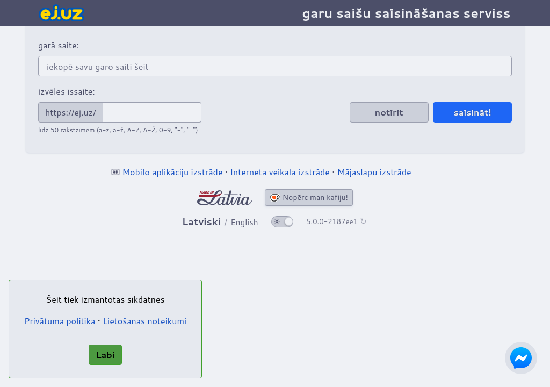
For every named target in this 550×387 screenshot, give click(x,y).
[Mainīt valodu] (220, 221)
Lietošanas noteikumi (144, 320)
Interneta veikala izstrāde (280, 172)
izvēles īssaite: (66, 91)
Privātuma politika (59, 320)
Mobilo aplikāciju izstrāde (172, 172)
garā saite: (58, 45)
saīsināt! (472, 112)
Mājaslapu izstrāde (374, 172)
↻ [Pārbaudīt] (363, 221)
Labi (105, 354)
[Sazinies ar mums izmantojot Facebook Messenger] (521, 358)
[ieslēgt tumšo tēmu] (282, 221)
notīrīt (389, 112)
